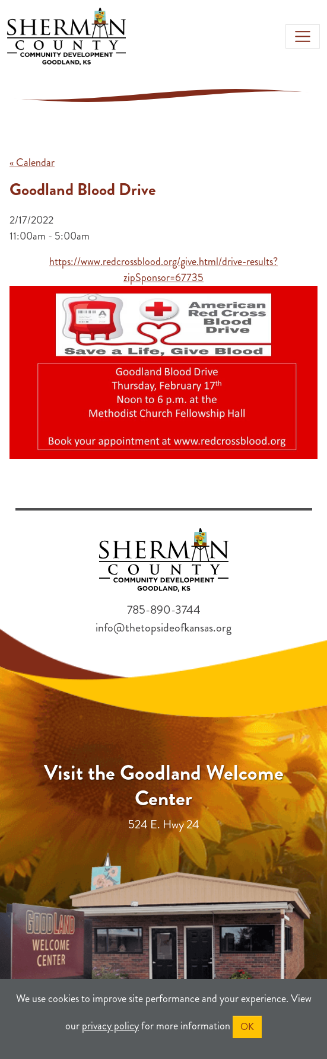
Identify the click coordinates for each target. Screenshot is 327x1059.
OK (247, 1027)
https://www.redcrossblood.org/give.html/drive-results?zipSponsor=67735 (163, 269)
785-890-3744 (164, 609)
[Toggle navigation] (302, 36)
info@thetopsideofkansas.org (163, 627)
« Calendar (32, 162)
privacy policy (110, 1026)
